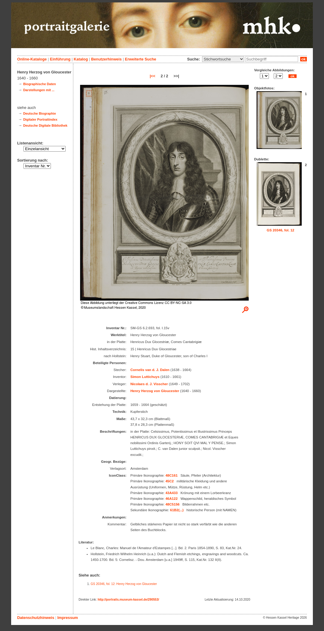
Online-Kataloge (32, 59)
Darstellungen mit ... (39, 90)
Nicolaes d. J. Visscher (149, 384)
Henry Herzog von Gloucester (154, 391)
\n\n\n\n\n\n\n (223, 59)
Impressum (67, 617)
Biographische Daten (39, 84)
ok (303, 59)
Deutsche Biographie (39, 113)
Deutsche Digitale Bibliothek (45, 125)
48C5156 (172, 504)
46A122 (171, 498)
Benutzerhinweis (106, 59)
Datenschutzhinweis (35, 617)
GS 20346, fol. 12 (280, 230)
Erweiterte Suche (140, 59)
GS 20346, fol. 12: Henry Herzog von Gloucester (124, 584)
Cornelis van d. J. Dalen (150, 370)
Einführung (60, 59)
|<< (152, 76)
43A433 (171, 493)
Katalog (81, 59)
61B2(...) (177, 510)
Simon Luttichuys (145, 377)
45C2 (169, 481)
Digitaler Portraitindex (40, 119)
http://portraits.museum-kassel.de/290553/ (128, 599)
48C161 (171, 475)
